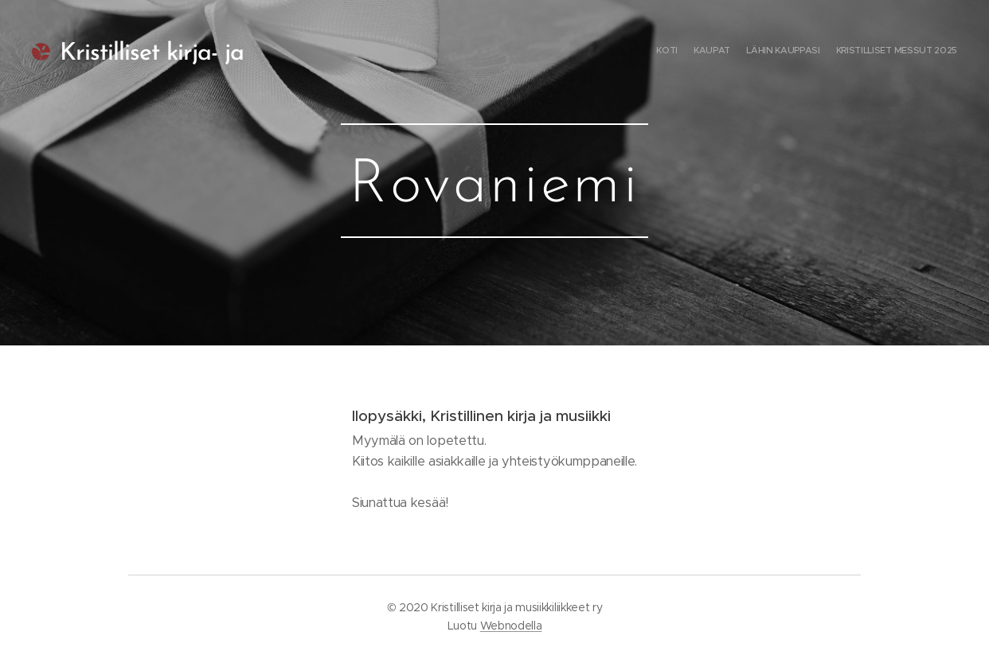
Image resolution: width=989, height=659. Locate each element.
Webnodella (511, 625)
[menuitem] (911, 52)
